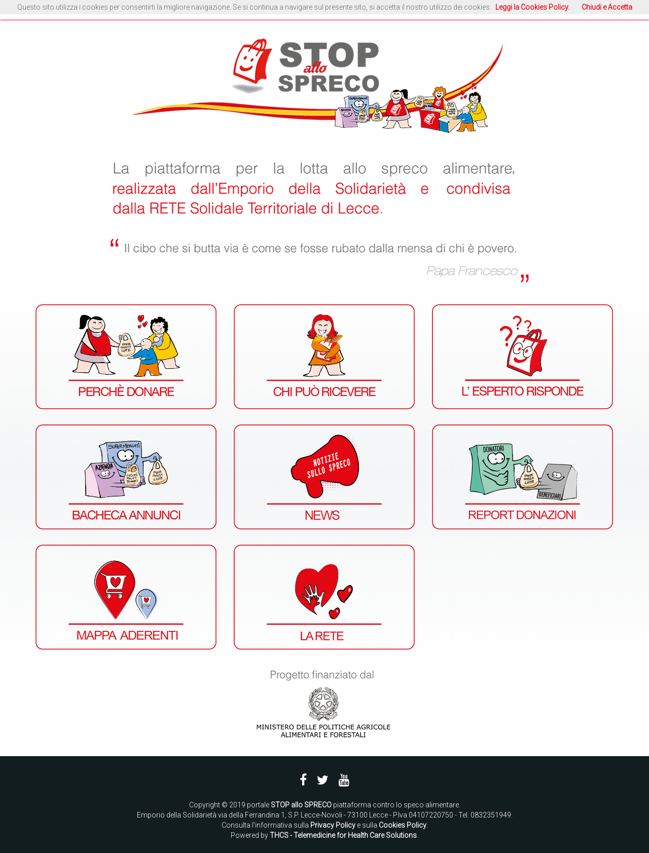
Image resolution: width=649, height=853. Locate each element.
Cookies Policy (402, 825)
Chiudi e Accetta (607, 7)
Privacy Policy (332, 825)
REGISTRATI (581, 11)
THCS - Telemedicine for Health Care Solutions (343, 835)
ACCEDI (534, 11)
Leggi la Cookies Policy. (532, 7)
